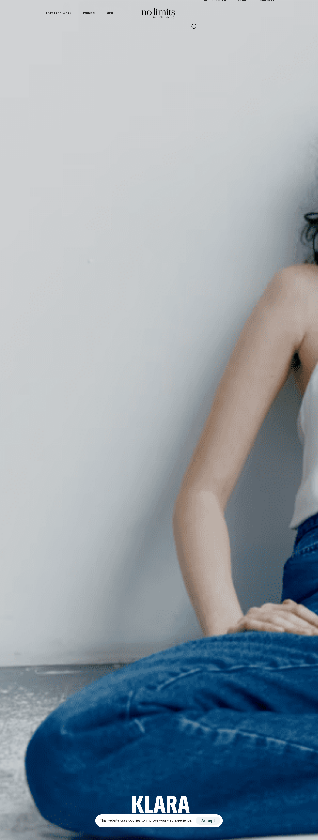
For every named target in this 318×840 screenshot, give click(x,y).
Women (89, 13)
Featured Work (58, 13)
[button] (194, 26)
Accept (208, 820)
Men (109, 13)
